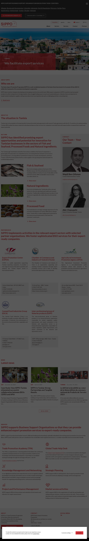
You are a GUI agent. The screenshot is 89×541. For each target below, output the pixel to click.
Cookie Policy (36, 533)
